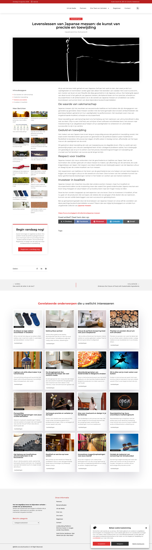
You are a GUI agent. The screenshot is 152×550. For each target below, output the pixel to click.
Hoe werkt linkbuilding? (20, 131)
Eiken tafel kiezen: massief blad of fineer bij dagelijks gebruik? (38, 172)
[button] (146, 528)
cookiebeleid (96, 538)
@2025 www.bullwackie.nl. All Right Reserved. (28, 547)
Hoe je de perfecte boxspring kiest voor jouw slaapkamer (91, 331)
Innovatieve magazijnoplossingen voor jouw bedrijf (91, 455)
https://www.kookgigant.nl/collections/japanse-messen (79, 213)
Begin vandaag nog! (30, 229)
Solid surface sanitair (37, 197)
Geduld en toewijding (21, 97)
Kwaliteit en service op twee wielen (57, 455)
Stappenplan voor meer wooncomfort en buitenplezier (20, 159)
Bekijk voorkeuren (138, 544)
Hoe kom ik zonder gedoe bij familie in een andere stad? (20, 120)
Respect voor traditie (20, 99)
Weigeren (120, 544)
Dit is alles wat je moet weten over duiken (124, 373)
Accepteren (101, 544)
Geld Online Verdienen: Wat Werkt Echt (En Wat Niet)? (65, 534)
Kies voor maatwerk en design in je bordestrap (92, 414)
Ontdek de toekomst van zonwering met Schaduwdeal (122, 455)
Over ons (59, 512)
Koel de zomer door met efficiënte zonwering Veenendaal (38, 133)
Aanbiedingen (76, 19)
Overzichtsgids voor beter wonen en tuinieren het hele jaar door (39, 146)
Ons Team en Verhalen (99, 8)
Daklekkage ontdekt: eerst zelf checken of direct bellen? (38, 210)
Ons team (59, 515)
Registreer (117, 8)
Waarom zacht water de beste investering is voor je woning (38, 186)
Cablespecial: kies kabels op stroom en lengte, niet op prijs (21, 172)
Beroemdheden (61, 505)
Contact (127, 8)
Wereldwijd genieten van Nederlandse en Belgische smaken (92, 373)
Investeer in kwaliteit (20, 102)
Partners (83, 8)
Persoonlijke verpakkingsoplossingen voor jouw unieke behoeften (28, 414)
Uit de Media (71, 8)
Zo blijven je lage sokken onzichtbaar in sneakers (23, 331)
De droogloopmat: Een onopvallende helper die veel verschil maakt (57, 373)
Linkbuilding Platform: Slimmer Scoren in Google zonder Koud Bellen (64, 528)
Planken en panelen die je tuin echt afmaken (122, 331)
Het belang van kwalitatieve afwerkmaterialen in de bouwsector (25, 455)
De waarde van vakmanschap (23, 94)
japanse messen (84, 205)
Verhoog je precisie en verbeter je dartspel (59, 414)
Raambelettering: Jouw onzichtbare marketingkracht (122, 414)
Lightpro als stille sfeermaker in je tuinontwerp (27, 373)
